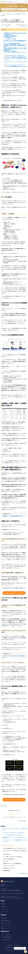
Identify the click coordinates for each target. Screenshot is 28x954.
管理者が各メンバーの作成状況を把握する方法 (12, 516)
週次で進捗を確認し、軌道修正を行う (15, 55)
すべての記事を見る (22, 873)
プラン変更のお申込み (6, 939)
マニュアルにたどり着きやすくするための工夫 (13, 832)
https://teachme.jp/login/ (17, 893)
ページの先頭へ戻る (22, 821)
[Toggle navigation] (25, 2)
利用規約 (10, 945)
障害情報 (3, 906)
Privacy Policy (17, 945)
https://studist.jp (13, 896)
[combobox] (14, 9)
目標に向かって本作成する (10, 51)
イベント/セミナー (5, 911)
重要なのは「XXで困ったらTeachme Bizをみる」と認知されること (14, 33)
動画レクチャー (4, 928)
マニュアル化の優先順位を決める (12, 43)
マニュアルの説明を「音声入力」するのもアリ (13, 835)
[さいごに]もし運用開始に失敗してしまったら (16, 66)
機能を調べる (4, 918)
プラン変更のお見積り (6, 937)
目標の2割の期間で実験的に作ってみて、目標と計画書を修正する (15, 48)
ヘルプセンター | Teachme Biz (6, 13)
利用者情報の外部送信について (12, 947)
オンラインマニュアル (6, 925)
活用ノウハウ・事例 (5, 923)
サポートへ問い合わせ (6, 934)
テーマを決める (8, 37)
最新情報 (3, 904)
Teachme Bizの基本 (16, 13)
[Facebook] (1, 805)
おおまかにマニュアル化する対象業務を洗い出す (14, 41)
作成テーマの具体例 (11, 39)
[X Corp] (3, 805)
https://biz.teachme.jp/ (17, 898)
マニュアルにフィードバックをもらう (15, 64)
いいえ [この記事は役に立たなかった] (17, 813)
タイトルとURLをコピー (7, 25)
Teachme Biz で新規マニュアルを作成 (13, 593)
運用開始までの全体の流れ (10, 36)
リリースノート (4, 909)
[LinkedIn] (4, 805)
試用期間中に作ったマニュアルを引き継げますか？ (14, 837)
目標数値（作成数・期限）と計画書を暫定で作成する (14, 45)
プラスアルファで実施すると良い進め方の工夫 (15, 57)
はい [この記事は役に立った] (11, 813)
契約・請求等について (6, 920)
